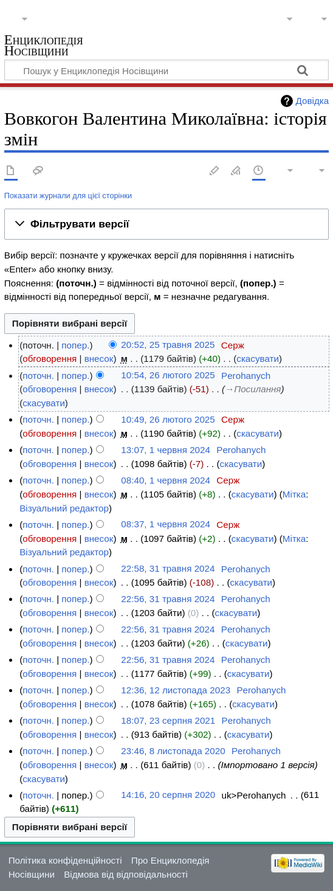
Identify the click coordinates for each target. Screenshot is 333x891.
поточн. (38, 375)
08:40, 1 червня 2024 (165, 480)
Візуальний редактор (64, 508)
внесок (99, 358)
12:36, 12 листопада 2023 (175, 690)
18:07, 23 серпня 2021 (168, 720)
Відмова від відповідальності (126, 874)
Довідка (312, 100)
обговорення (49, 358)
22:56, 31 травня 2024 (168, 599)
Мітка (294, 494)
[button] (166, 224)
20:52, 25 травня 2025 (168, 345)
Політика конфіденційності (65, 860)
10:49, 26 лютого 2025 (168, 419)
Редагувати (214, 171)
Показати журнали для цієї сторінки (68, 195)
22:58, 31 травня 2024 (168, 569)
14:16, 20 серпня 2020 (168, 795)
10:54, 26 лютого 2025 (168, 375)
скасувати (257, 358)
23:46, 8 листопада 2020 (173, 751)
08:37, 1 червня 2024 (165, 524)
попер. (75, 345)
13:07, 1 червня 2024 (165, 450)
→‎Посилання (253, 389)
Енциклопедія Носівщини (43, 46)
